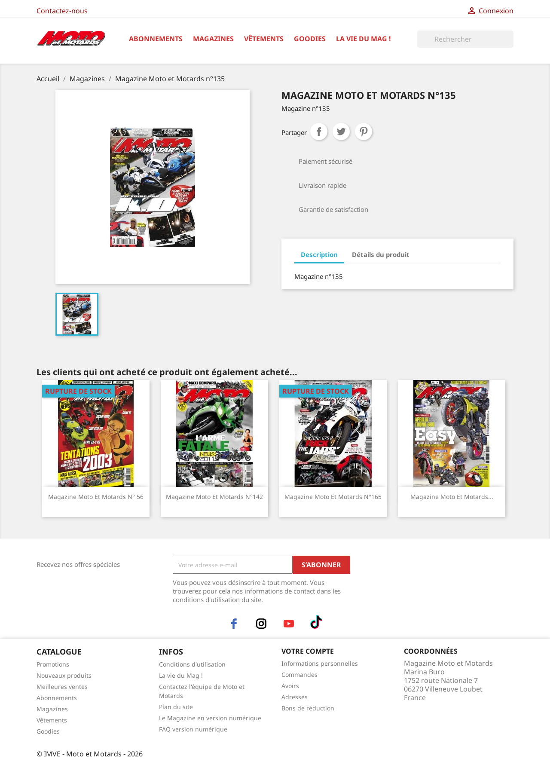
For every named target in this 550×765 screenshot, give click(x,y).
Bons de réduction (307, 708)
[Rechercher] (465, 39)
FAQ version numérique (193, 729)
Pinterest (363, 131)
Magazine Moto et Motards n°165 (333, 497)
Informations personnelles (319, 663)
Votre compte (307, 651)
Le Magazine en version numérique (210, 718)
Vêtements (264, 38)
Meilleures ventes (62, 686)
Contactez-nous (62, 10)
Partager (318, 131)
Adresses (294, 697)
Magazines (213, 38)
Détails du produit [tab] (380, 254)
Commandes (299, 674)
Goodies (310, 38)
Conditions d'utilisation (192, 664)
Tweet (341, 131)
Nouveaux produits (64, 675)
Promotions (53, 664)
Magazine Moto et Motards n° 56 (96, 497)
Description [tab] (319, 254)
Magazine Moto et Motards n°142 (214, 497)
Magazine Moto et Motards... (451, 497)
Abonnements (156, 38)
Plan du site (176, 707)
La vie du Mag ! (363, 38)
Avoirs (290, 686)
